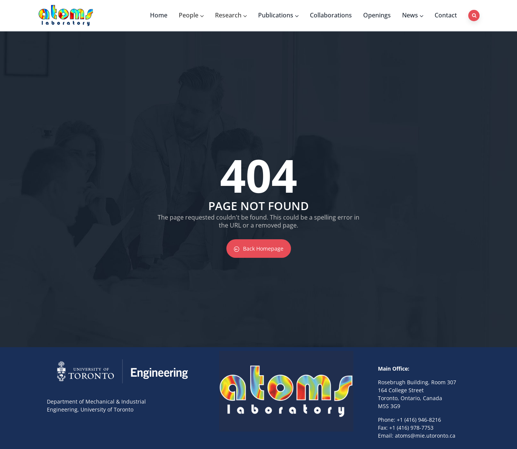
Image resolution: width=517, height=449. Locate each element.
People (191, 15)
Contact (446, 15)
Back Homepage (258, 248)
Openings (377, 15)
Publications (278, 15)
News (412, 15)
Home (158, 15)
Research (231, 15)
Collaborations (331, 15)
